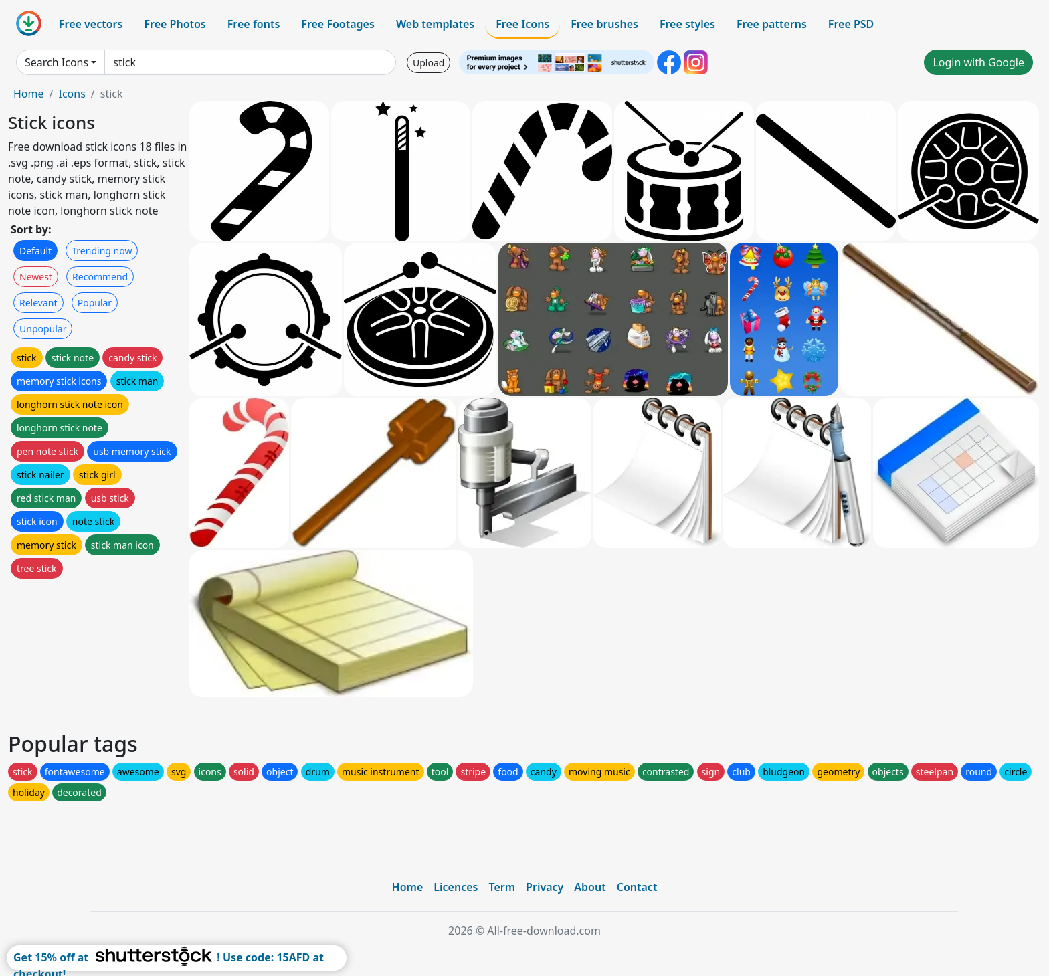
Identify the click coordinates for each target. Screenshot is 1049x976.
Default (35, 250)
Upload (428, 62)
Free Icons (522, 24)
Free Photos (174, 24)
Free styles (687, 24)
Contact (637, 887)
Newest (35, 276)
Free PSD (851, 24)
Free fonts (253, 24)
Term (501, 887)
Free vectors (90, 24)
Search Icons (56, 62)
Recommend (100, 276)
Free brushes (604, 24)
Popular (95, 302)
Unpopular (42, 328)
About (589, 887)
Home (28, 93)
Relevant (38, 302)
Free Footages (338, 24)
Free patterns (772, 24)
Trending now (102, 250)
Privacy (544, 887)
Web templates (435, 24)
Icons (71, 93)
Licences (456, 887)
